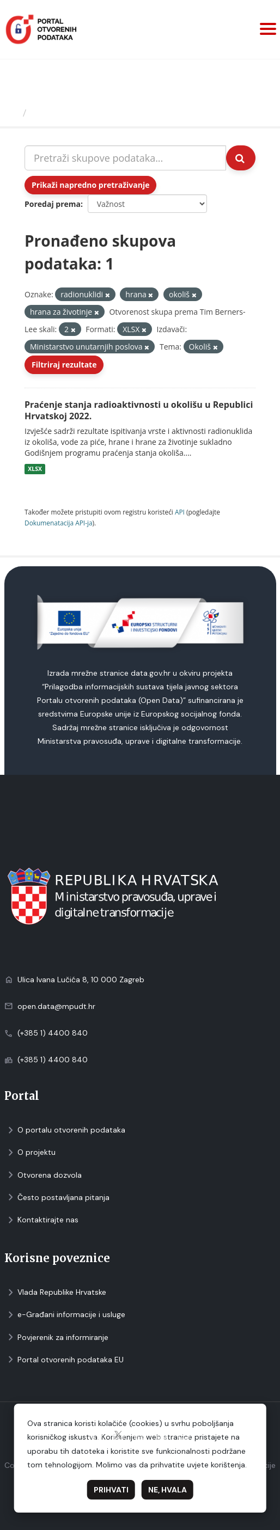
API (180, 511)
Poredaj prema (53, 204)
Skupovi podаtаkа (75, 112)
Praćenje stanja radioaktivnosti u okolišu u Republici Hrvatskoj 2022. (139, 410)
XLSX (35, 469)
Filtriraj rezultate (64, 364)
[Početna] (12, 112)
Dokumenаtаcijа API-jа (59, 522)
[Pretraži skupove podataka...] (125, 157)
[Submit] (240, 157)
